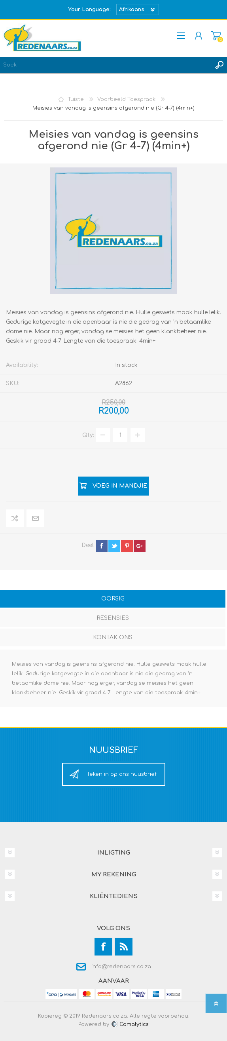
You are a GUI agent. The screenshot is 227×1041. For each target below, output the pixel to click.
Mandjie (216, 35)
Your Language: (89, 9)
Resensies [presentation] (112, 618)
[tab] (112, 599)
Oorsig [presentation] (113, 599)
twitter (114, 546)
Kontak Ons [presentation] (112, 637)
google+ (140, 546)
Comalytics (130, 1024)
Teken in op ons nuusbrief (122, 774)
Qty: (88, 435)
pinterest (127, 546)
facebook (102, 546)
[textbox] (105, 65)
